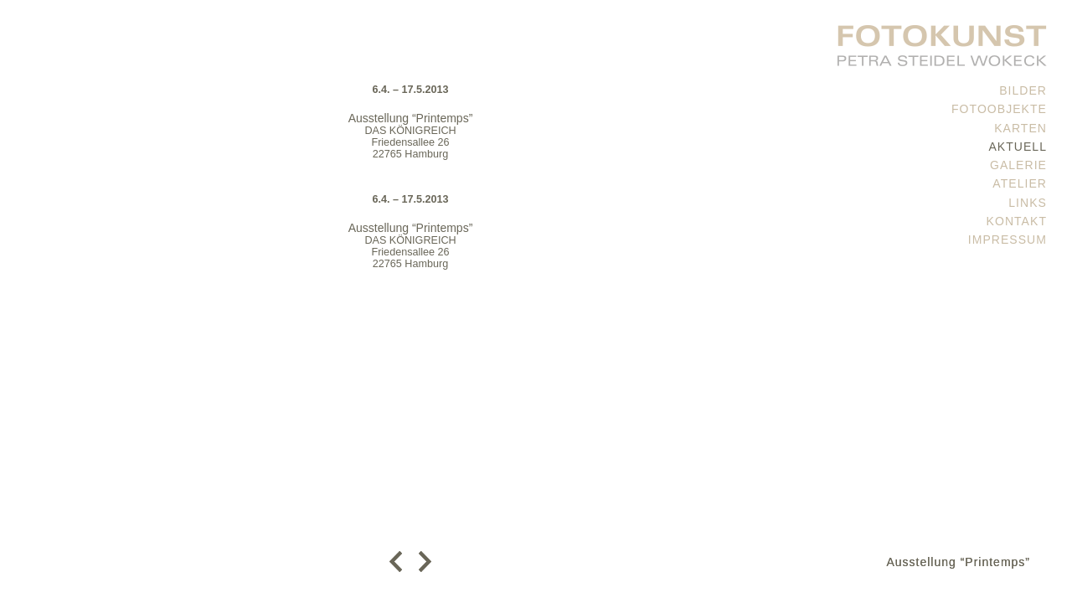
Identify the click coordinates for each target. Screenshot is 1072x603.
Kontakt (1017, 221)
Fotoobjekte (999, 109)
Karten (1020, 128)
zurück (399, 561)
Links (1027, 202)
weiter (420, 561)
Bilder (1023, 90)
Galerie (1018, 165)
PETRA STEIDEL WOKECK (942, 42)
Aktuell (1017, 146)
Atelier (1019, 183)
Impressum (1007, 239)
